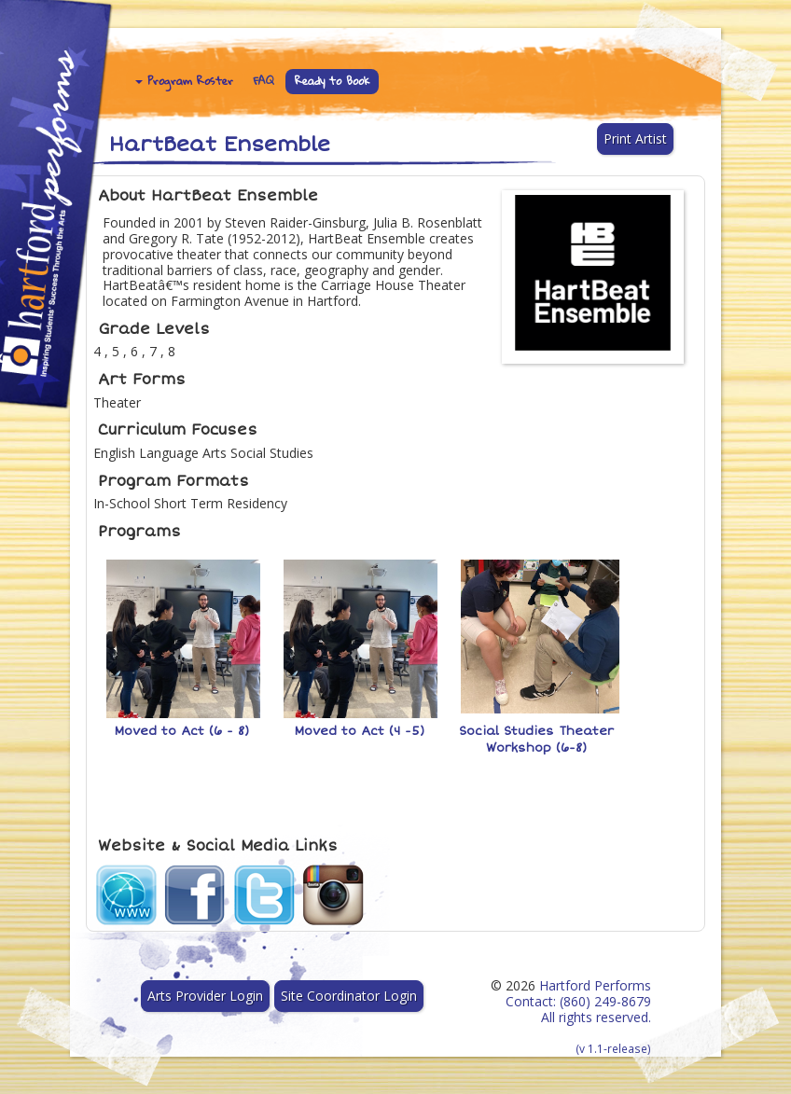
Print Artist (635, 138)
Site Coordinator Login (349, 995)
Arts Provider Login (205, 995)
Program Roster (184, 80)
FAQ (264, 80)
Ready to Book (332, 80)
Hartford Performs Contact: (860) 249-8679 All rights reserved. (578, 1016)
